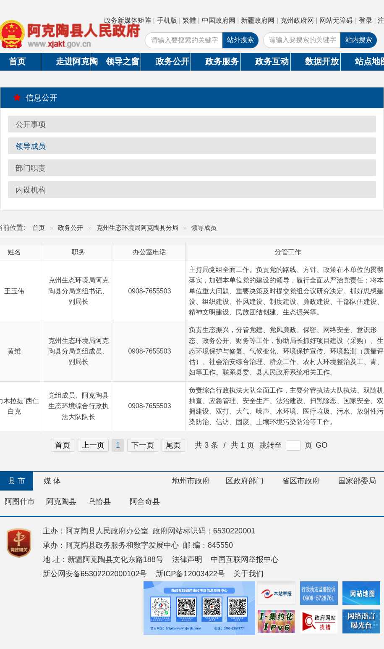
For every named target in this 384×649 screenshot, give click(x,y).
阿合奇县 (145, 501)
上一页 (93, 445)
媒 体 (52, 481)
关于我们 (248, 574)
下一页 (142, 445)
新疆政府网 (257, 20)
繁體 (189, 20)
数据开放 (322, 61)
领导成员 (31, 146)
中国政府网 (218, 20)
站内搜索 (358, 39)
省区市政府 (301, 481)
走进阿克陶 (73, 61)
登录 (365, 20)
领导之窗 (122, 61)
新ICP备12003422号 (190, 574)
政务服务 (222, 61)
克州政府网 (297, 20)
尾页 (173, 445)
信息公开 (35, 97)
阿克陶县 (61, 501)
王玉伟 (14, 291)
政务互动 (272, 61)
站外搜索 (240, 39)
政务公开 (172, 61)
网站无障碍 (336, 20)
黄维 (14, 351)
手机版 (167, 20)
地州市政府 (191, 481)
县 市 (16, 481)
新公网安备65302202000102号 (95, 574)
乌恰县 (99, 501)
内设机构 (31, 190)
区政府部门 (245, 481)
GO (321, 445)
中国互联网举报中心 (245, 559)
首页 (38, 227)
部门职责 (31, 168)
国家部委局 (357, 481)
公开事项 (31, 124)
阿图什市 (20, 501)
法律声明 (187, 559)
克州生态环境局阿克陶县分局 (137, 227)
